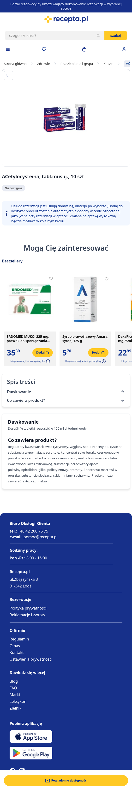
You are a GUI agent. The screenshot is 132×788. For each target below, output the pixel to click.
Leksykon (18, 701)
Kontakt (17, 652)
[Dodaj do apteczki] (8, 75)
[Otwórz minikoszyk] (84, 49)
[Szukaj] (98, 35)
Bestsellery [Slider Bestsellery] (12, 261)
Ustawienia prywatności (31, 659)
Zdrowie (43, 64)
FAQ (13, 688)
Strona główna (15, 64)
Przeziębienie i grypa (76, 64)
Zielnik (15, 708)
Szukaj (115, 35)
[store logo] (66, 19)
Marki (15, 694)
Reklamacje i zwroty (27, 614)
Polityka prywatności (28, 608)
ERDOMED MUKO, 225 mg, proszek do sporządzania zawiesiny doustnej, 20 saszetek (28, 338)
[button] (47, 361)
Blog (14, 681)
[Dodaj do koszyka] (42, 352)
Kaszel (108, 64)
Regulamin (19, 639)
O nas (15, 645)
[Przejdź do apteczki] (44, 49)
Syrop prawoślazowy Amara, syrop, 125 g (85, 338)
